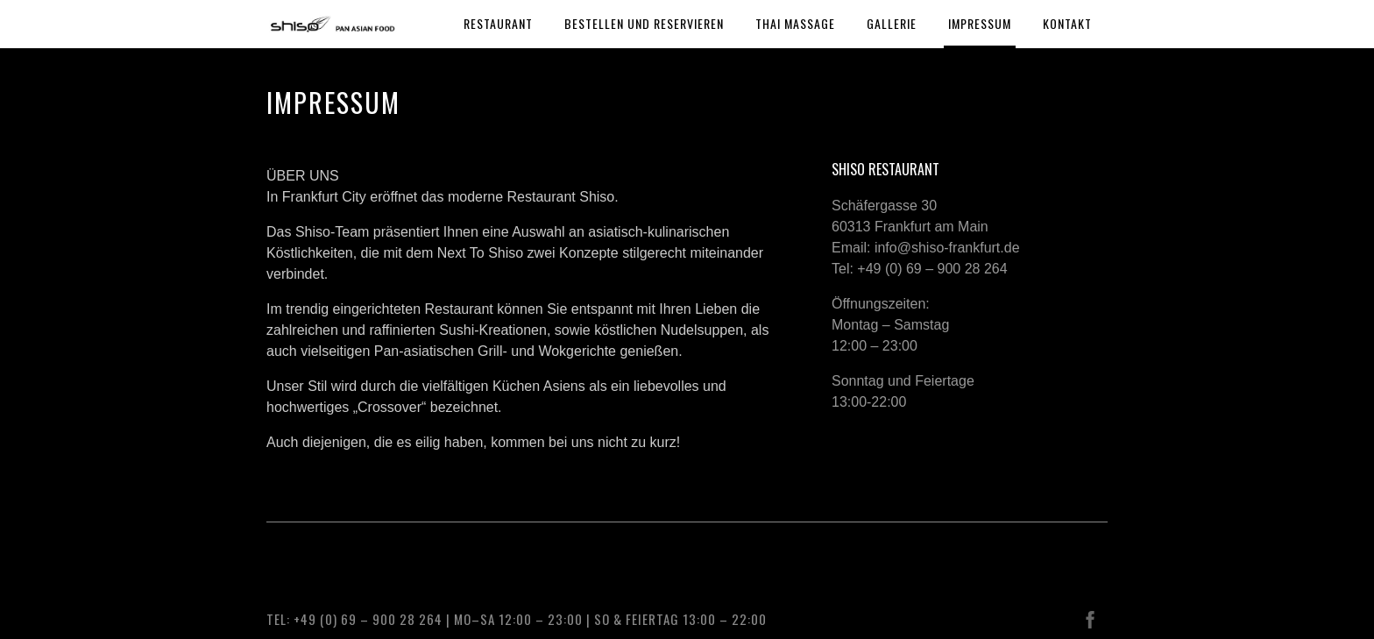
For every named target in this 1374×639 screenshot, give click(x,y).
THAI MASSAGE (795, 23)
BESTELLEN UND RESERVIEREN (644, 23)
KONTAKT (1067, 23)
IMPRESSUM (979, 23)
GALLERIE (892, 23)
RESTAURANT (498, 23)
